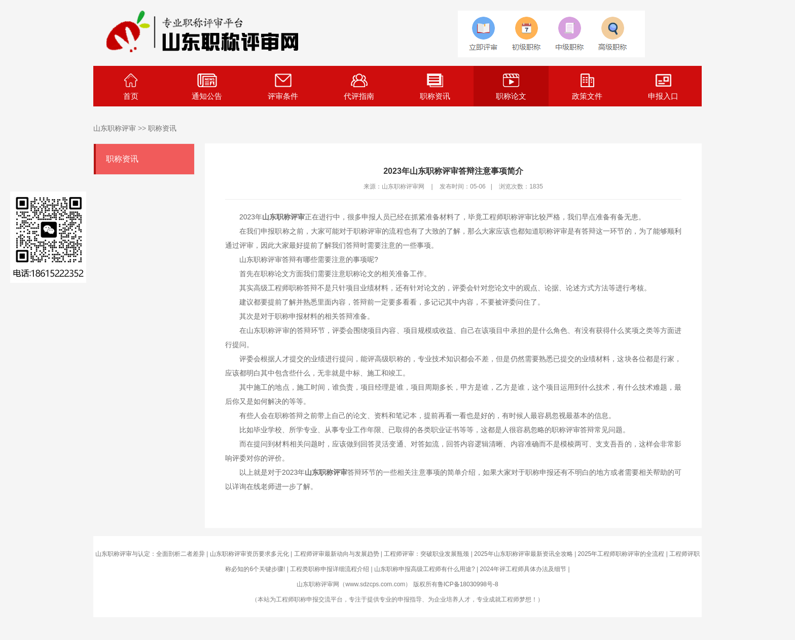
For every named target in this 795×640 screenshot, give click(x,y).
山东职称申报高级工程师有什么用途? (424, 569)
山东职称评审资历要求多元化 (249, 553)
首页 (130, 86)
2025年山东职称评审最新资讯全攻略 (523, 553)
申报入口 (663, 86)
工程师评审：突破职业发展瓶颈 (426, 553)
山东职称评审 (114, 128)
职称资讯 (435, 86)
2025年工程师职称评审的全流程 (621, 553)
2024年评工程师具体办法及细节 (523, 569)
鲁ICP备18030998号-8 (468, 584)
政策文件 (587, 86)
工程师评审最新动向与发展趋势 (336, 553)
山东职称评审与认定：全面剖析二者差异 (150, 553)
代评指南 (359, 86)
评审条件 (283, 86)
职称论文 (511, 86)
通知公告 (207, 86)
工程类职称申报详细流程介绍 (329, 569)
